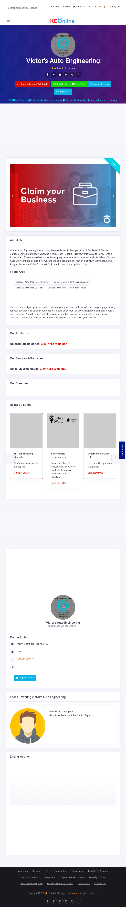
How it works (122, 450)
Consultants (84, 883)
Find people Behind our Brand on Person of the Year (91, 100)
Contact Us (99, 883)
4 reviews (70, 68)
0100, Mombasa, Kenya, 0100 (32, 643)
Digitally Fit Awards (98, 871)
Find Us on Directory (19, 100)
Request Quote (25, 677)
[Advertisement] (63, 127)
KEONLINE (51, 893)
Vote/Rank (79, 84)
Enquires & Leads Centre (72, 877)
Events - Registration (56, 871)
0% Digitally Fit (60, 84)
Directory (37, 871)
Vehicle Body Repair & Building (29, 288)
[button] (12, 195)
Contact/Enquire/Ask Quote (32, 84)
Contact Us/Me (22, 472)
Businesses (78, 871)
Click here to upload (54, 344)
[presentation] (11, 458)
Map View (50, 877)
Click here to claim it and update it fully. (67, 264)
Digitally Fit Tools (97, 877)
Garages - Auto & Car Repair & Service (33, 282)
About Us (23, 871)
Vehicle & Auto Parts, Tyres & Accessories (67, 288)
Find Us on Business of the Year (46, 100)
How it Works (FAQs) (30, 877)
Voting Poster (63, 91)
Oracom (75, 893)
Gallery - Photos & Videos (60, 883)
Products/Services (99, 84)
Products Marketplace (32, 883)
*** (19, 651)
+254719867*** (25, 659)
